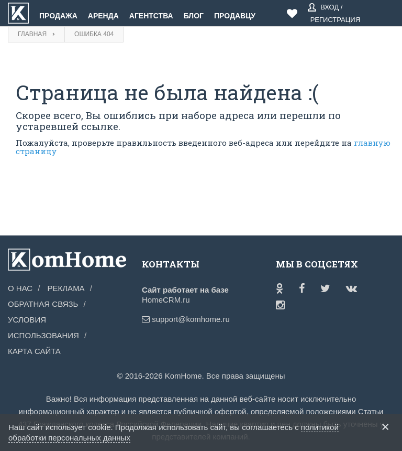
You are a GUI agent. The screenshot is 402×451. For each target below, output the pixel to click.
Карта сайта (34, 351)
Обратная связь (43, 303)
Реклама (66, 288)
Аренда (103, 16)
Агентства (151, 16)
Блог (194, 16)
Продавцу (234, 16)
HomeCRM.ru (166, 299)
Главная (32, 34)
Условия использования (43, 327)
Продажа (58, 16)
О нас (20, 288)
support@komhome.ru (169, 319)
